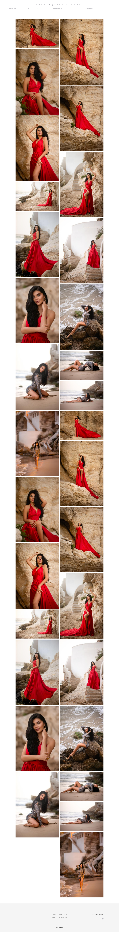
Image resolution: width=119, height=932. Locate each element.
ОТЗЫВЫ (74, 9)
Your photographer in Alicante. (59, 5)
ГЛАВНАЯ (12, 9)
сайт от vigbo (59, 927)
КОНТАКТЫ (106, 9)
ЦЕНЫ (27, 9)
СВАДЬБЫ (41, 9)
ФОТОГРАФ (89, 9)
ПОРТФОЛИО (57, 9)
